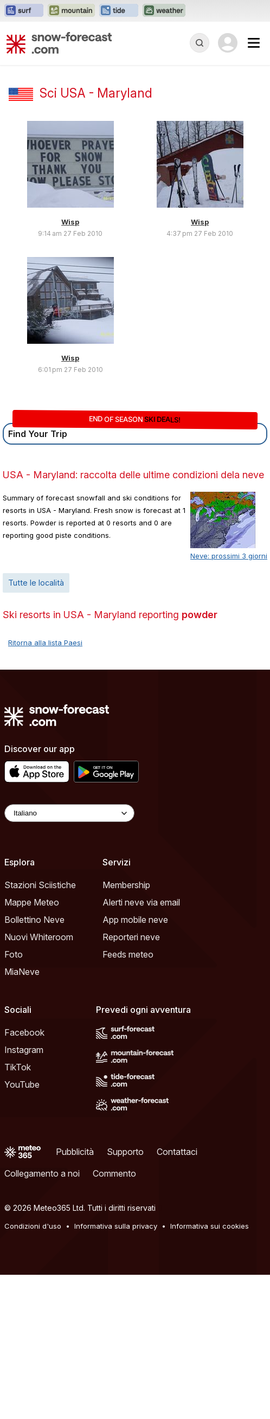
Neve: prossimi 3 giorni (228, 555)
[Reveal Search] (199, 43)
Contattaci (177, 1151)
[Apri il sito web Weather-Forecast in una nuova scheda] (164, 11)
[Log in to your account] (227, 43)
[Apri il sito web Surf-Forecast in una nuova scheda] (23, 11)
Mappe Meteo (31, 902)
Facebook (24, 1032)
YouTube (22, 1084)
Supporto (125, 1151)
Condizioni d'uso (32, 1226)
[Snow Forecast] (59, 43)
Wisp (70, 221)
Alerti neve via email (141, 902)
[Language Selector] (69, 813)
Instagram (23, 1049)
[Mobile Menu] (253, 43)
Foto (13, 954)
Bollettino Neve (34, 919)
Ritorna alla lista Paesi (45, 642)
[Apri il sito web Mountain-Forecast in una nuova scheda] (71, 11)
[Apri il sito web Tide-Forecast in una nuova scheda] (118, 11)
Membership (126, 884)
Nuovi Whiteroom (38, 937)
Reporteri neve (131, 937)
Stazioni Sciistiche (40, 884)
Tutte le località (36, 582)
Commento (114, 1173)
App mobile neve (135, 919)
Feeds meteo (127, 954)
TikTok (17, 1067)
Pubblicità (75, 1151)
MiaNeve (22, 971)
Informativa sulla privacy (115, 1226)
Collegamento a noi (42, 1173)
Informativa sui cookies (209, 1226)
